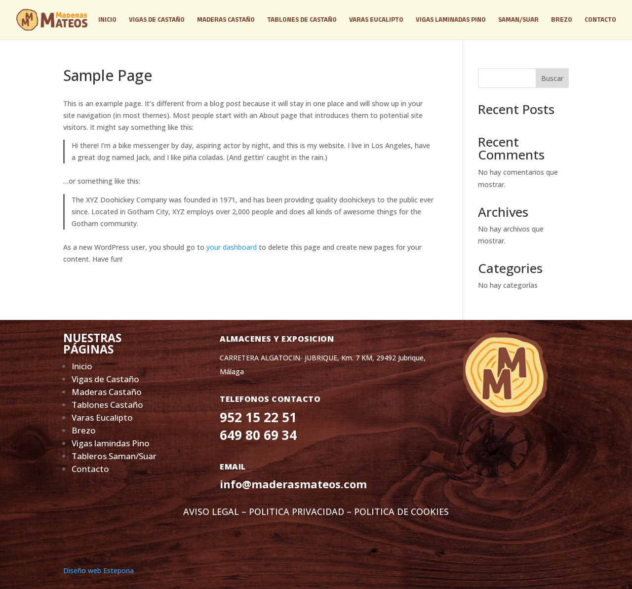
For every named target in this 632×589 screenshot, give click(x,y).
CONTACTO (600, 19)
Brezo (84, 430)
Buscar (552, 78)
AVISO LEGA (208, 511)
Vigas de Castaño (105, 379)
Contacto (90, 468)
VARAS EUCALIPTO (376, 19)
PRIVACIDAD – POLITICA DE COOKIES (370, 511)
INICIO (107, 19)
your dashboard (231, 247)
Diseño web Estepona (98, 570)
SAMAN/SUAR (518, 19)
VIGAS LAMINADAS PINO (451, 19)
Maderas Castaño (107, 391)
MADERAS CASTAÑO (226, 19)
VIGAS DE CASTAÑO (157, 19)
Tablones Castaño (108, 404)
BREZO (561, 19)
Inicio (82, 366)
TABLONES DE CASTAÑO (302, 19)
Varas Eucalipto (102, 417)
